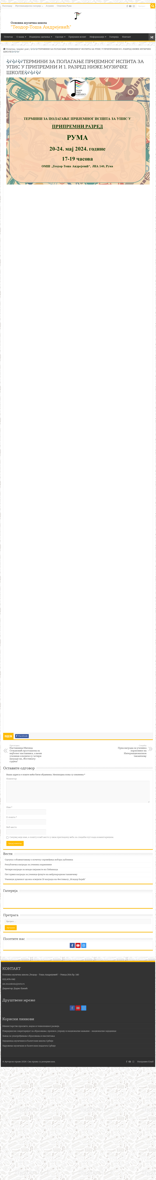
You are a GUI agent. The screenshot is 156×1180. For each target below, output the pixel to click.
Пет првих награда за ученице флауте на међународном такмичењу (41, 875)
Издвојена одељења (39, 37)
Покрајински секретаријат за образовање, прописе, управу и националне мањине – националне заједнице (59, 1031)
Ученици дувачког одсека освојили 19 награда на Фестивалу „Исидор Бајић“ (45, 879)
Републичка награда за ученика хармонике (28, 865)
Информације (97, 37)
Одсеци (59, 37)
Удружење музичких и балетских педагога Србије (29, 1046)
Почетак (8, 37)
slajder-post (23, 49)
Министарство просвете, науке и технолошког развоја (30, 1026)
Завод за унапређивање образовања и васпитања (28, 1036)
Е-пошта (11, 817)
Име (9, 807)
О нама (20, 37)
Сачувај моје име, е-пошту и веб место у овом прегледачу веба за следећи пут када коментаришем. (62, 837)
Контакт (126, 37)
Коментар (11, 779)
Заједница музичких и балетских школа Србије (27, 1041)
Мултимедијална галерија (28, 6)
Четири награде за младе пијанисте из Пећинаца (31, 870)
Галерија (114, 37)
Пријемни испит (77, 37)
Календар (7, 6)
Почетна (9, 49)
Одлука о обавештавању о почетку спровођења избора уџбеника (39, 860)
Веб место (11, 827)
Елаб (151, 1062)
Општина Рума (64, 6)
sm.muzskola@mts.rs (13, 984)
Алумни (50, 6)
